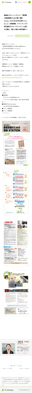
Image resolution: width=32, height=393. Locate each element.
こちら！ (10, 55)
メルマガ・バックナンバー (22, 36)
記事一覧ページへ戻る (16, 365)
